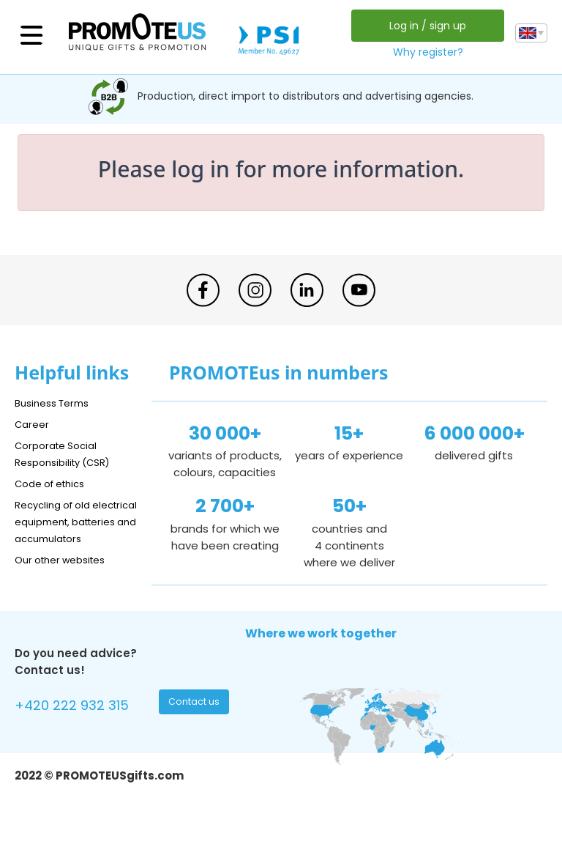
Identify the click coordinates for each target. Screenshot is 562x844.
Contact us (196, 722)
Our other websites (67, 576)
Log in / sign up (424, 25)
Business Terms (57, 402)
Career (34, 424)
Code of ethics (56, 483)
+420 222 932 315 (80, 724)
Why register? (424, 52)
